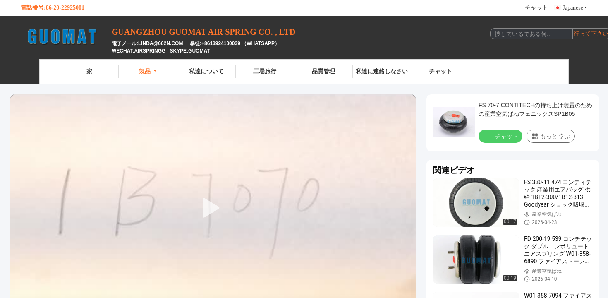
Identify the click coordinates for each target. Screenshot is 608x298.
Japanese (575, 8)
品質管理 (323, 71)
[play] (213, 208)
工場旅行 (264, 71)
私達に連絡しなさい (382, 71)
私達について (206, 71)
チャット (536, 8)
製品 (148, 71)
